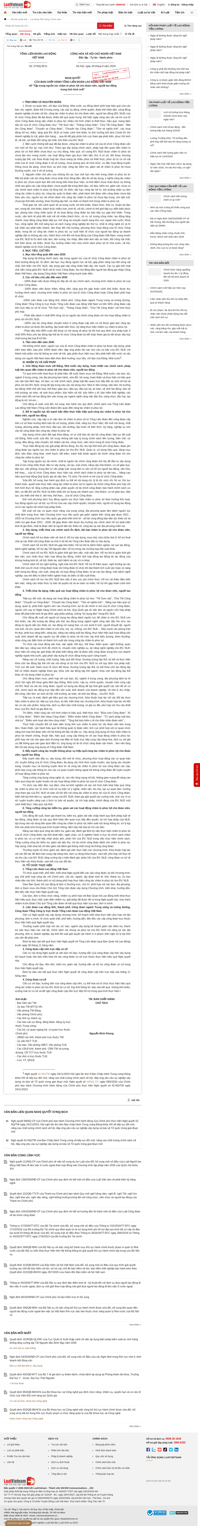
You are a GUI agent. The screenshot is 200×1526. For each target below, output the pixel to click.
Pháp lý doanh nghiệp (62, 1456)
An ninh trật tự (17, 1348)
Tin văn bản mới (82, 12)
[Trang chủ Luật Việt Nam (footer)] (19, 1484)
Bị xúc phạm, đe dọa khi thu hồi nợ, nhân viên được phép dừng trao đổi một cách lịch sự (169, 314)
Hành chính (15, 1418)
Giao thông (30, 1348)
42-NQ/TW (44, 1074)
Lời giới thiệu (13, 1444)
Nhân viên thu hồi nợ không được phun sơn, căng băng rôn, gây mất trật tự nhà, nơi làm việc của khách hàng (170, 328)
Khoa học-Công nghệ (36, 1401)
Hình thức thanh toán (105, 1450)
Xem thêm (135, 1324)
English (159, 4)
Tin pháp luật (105, 12)
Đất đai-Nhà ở (24, 1365)
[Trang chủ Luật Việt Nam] (17, 4)
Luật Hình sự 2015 (68, 1522)
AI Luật (165, 12)
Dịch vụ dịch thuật (60, 1462)
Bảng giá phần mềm (105, 1444)
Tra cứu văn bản (42, 12)
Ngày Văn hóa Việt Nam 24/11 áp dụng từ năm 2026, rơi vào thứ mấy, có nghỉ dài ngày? (170, 167)
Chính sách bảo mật (105, 1462)
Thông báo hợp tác (104, 1474)
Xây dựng (37, 1365)
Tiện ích (179, 12)
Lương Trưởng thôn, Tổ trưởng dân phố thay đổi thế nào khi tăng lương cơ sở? (170, 142)
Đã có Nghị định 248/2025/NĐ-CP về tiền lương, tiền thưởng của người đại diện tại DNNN (169, 222)
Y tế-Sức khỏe (17, 1383)
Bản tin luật (125, 12)
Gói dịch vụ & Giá (138, 4)
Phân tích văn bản (60, 1450)
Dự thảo (62, 12)
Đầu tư (13, 1365)
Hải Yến (133, 1100)
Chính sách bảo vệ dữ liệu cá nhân (112, 1468)
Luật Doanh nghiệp (34, 1522)
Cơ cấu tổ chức (17, 1401)
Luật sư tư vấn (146, 12)
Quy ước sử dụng (104, 1456)
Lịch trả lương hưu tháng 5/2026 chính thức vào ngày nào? (176, 116)
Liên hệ (10, 1462)
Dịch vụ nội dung (59, 1468)
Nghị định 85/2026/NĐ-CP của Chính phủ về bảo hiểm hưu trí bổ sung (49, 1297)
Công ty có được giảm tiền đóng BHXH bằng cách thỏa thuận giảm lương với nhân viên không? (170, 83)
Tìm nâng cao (133, 25)
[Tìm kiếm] (105, 26)
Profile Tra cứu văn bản (18, 1456)
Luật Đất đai (52, 1522)
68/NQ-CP (92, 1081)
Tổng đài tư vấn (59, 1474)
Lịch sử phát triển (15, 1450)
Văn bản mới (19, 12)
